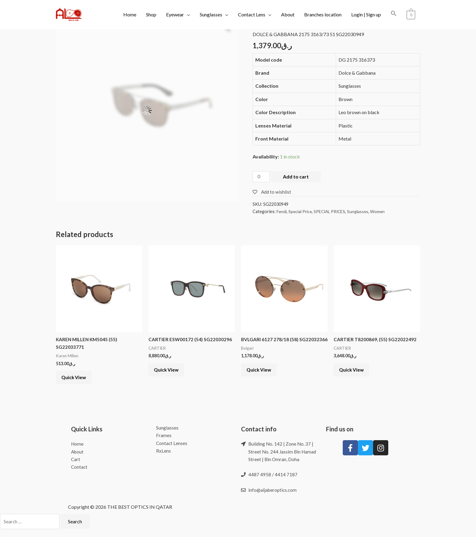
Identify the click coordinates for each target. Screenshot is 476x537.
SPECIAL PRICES (332, 211)
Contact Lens (251, 14)
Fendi (282, 211)
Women (381, 211)
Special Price (301, 211)
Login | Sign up (366, 14)
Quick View (76, 380)
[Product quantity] (261, 177)
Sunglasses (211, 14)
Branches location (323, 14)
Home (129, 14)
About (287, 14)
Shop (151, 14)
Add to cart (296, 176)
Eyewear (175, 14)
